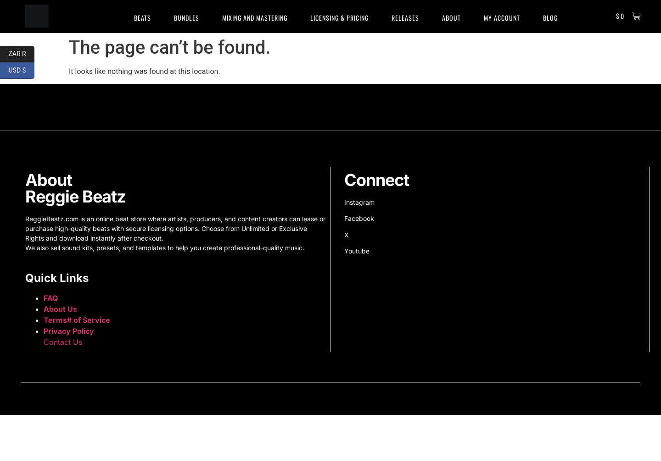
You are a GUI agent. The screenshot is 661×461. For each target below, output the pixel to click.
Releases (405, 17)
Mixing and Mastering (254, 17)
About (451, 17)
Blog (550, 17)
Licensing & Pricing (339, 17)
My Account (502, 17)
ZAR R (21, 54)
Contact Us (63, 342)
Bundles (186, 17)
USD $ (21, 70)
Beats (142, 17)
